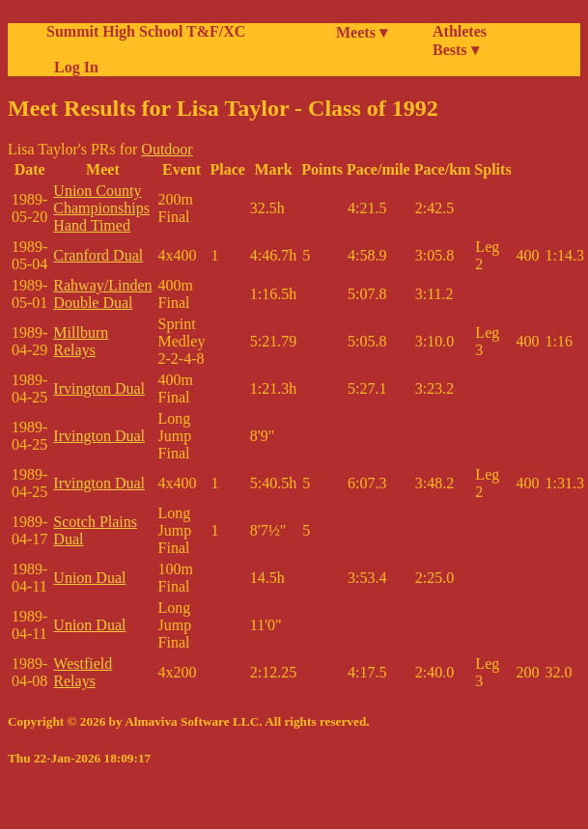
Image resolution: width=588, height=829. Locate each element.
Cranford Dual (98, 255)
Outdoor (166, 149)
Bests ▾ (456, 49)
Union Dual (89, 577)
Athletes (460, 31)
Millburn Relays (80, 341)
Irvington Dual (99, 388)
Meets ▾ (361, 32)
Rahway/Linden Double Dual (102, 294)
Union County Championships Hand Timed (101, 208)
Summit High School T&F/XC (145, 31)
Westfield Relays (82, 672)
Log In (72, 67)
